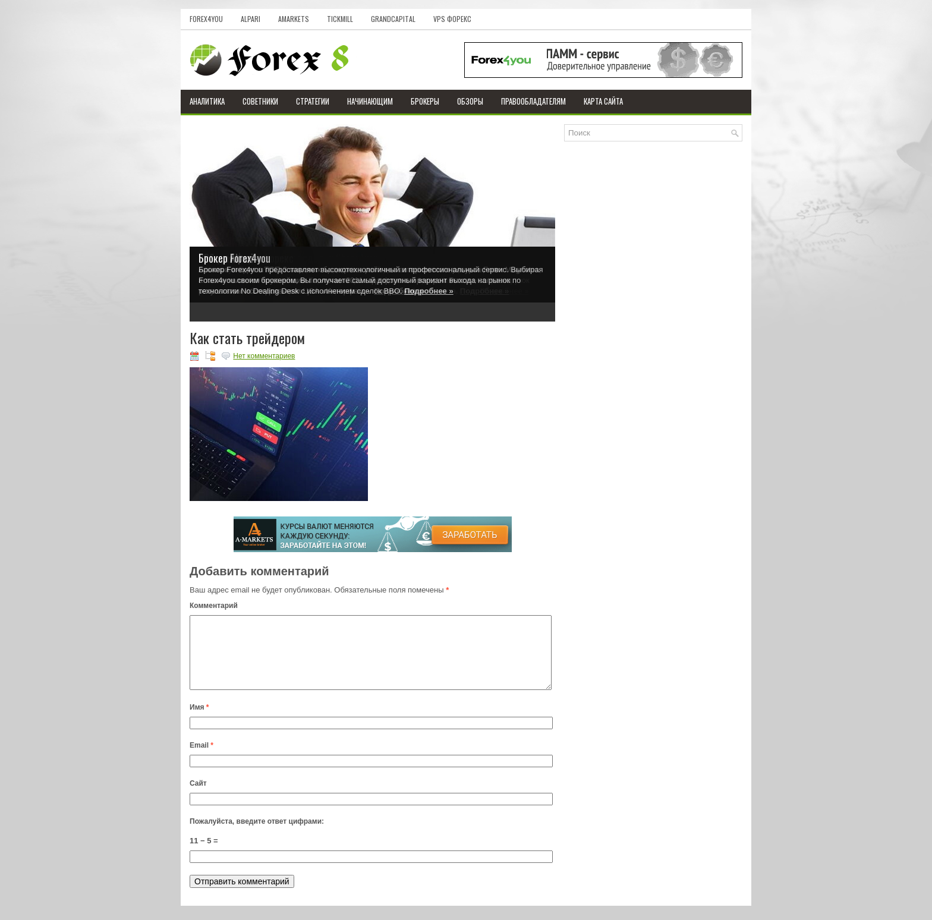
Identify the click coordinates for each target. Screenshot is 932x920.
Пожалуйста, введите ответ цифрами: (257, 835)
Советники (260, 101)
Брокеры (425, 101)
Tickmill (340, 19)
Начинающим (370, 101)
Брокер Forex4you (234, 258)
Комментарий (214, 605)
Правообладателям (533, 101)
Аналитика (207, 101)
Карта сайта (603, 101)
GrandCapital (393, 19)
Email (201, 759)
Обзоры (470, 101)
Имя (199, 721)
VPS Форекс (452, 19)
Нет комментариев (264, 356)
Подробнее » (428, 290)
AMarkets (293, 19)
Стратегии (312, 101)
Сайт (198, 797)
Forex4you (206, 19)
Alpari (250, 19)
